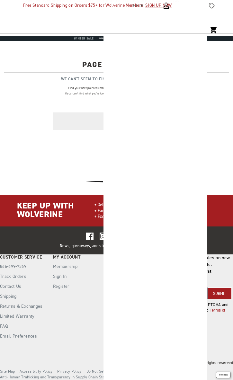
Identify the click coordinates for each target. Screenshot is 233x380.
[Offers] (212, 6)
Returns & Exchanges (21, 306)
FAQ (4, 326)
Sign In (60, 276)
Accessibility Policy (36, 371)
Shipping (8, 296)
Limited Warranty (17, 316)
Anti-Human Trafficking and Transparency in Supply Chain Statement (58, 377)
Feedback (223, 374)
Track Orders (13, 276)
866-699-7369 (13, 267)
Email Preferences (18, 336)
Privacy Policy (69, 371)
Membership (65, 266)
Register (61, 286)
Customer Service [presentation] (21, 257)
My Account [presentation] (67, 257)
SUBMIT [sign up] (219, 293)
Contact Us (11, 286)
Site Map (7, 371)
